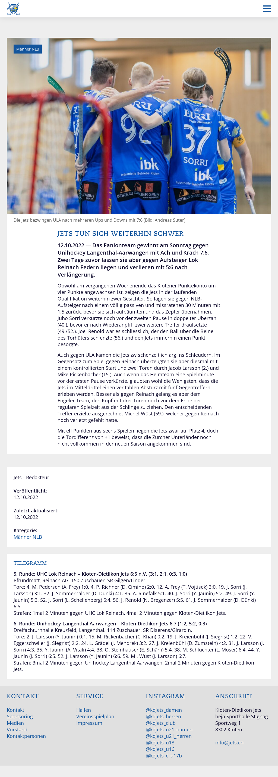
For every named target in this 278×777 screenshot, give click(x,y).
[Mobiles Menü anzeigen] (267, 8)
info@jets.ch (229, 742)
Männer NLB (28, 537)
